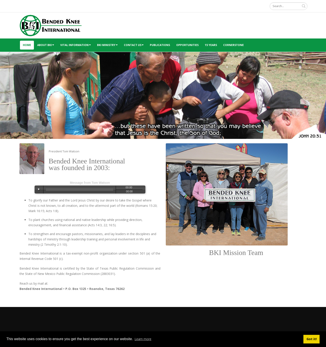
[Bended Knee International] (51, 25)
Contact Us (134, 45)
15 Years (211, 45)
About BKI (45, 45)
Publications (160, 45)
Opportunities (187, 45)
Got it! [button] (311, 339)
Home (27, 45)
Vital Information (75, 45)
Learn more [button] (143, 339)
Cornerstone (233, 45)
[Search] (288, 6)
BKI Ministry (107, 45)
